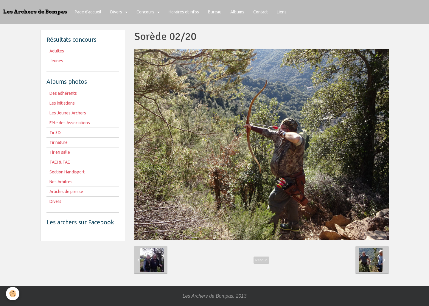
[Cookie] (12, 293)
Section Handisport (67, 172)
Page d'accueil (88, 12)
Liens (282, 12)
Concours (145, 12)
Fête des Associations (69, 122)
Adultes (56, 51)
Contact (260, 12)
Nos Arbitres (60, 181)
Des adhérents (63, 93)
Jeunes (56, 60)
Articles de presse (66, 191)
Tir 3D (55, 132)
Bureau (214, 12)
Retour (261, 260)
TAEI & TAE (59, 162)
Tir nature (58, 142)
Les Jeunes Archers (67, 113)
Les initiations (62, 103)
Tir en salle (59, 152)
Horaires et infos (184, 12)
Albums (237, 12)
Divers (116, 12)
